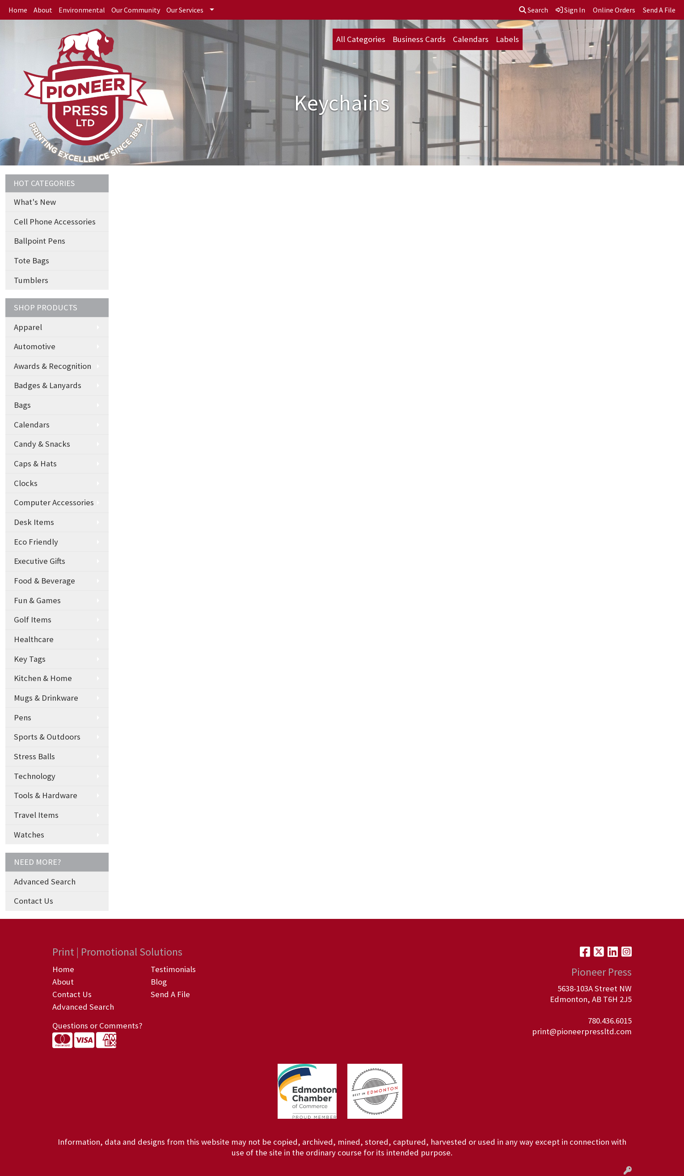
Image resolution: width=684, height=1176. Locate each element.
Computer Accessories (54, 502)
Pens (22, 717)
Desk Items (34, 522)
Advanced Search (45, 881)
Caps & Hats (35, 463)
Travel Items (36, 815)
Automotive (34, 346)
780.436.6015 (610, 1020)
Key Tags (30, 659)
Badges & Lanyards (47, 385)
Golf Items (32, 619)
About (43, 9)
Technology (34, 776)
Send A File (170, 994)
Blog (159, 982)
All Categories (360, 39)
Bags (22, 405)
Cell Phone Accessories (55, 221)
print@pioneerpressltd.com (582, 1031)
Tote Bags (31, 260)
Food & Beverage (44, 580)
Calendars (471, 39)
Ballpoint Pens (39, 241)
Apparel (28, 327)
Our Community (135, 9)
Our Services (184, 9)
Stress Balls (34, 756)
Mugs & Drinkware (46, 698)
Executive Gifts (39, 561)
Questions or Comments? (97, 1025)
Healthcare (34, 639)
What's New (35, 202)
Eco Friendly (36, 542)
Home (17, 9)
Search (533, 9)
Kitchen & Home (43, 678)
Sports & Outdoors (47, 737)
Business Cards (419, 39)
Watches (29, 834)
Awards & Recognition (52, 366)
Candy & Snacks (42, 444)
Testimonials (173, 969)
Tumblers (31, 280)
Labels (507, 39)
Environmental (82, 9)
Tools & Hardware (45, 795)
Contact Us (33, 901)
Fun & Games (37, 600)
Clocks (26, 483)
